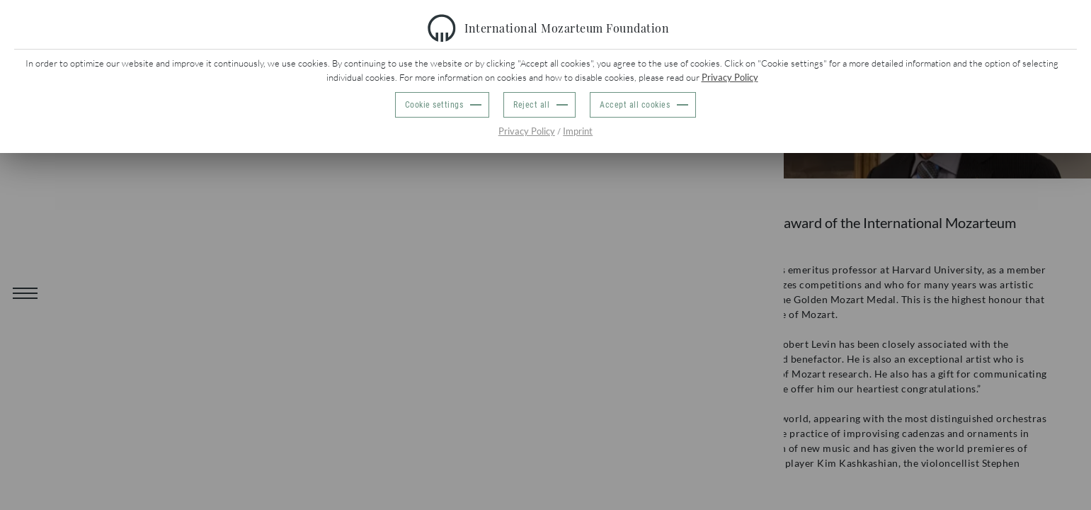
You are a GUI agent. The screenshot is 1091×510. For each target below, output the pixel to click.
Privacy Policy (730, 77)
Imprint (578, 131)
